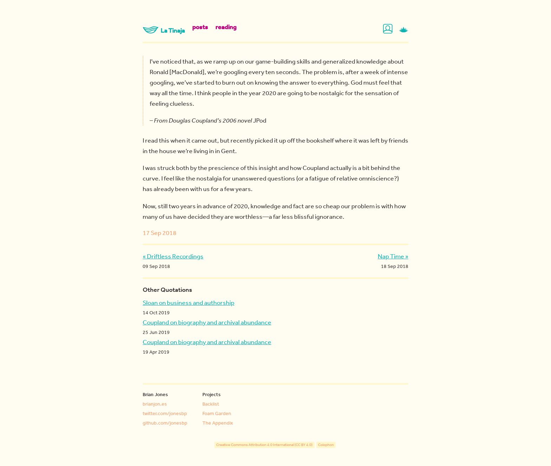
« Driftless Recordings (173, 256)
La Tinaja (164, 30)
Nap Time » (393, 256)
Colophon (326, 445)
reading (225, 27)
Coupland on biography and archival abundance (207, 322)
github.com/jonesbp (165, 423)
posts (200, 27)
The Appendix (217, 423)
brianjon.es (155, 404)
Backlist (210, 404)
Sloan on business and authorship (188, 302)
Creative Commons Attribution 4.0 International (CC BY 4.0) (264, 445)
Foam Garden (216, 413)
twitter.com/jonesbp (165, 413)
